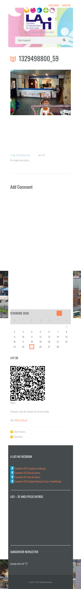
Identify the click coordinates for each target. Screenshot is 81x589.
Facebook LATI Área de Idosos (25, 477)
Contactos (66, 5)
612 (43, 155)
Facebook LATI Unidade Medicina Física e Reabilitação (36, 481)
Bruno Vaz (26, 155)
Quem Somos (54, 5)
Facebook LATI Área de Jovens (25, 472)
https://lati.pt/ (21, 420)
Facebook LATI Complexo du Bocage (28, 468)
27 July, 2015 (15, 155)
